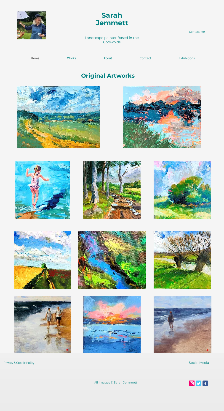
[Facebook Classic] (205, 383)
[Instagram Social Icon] (192, 383)
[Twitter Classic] (198, 383)
